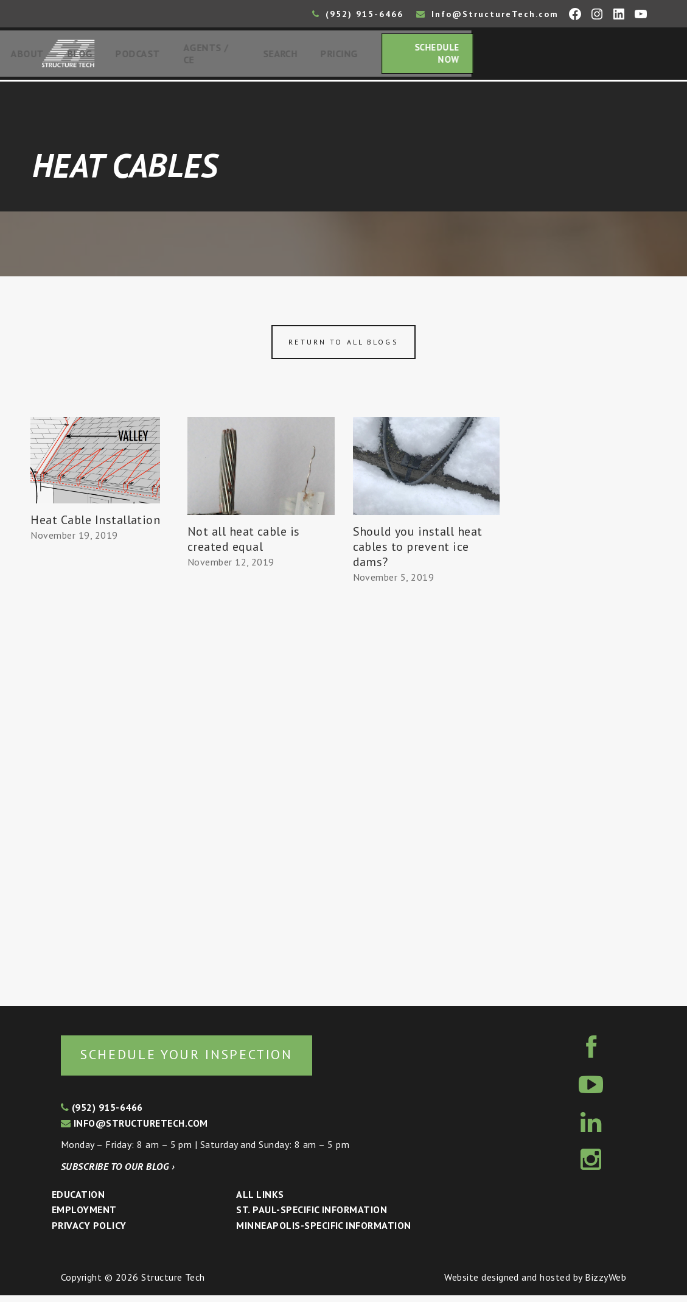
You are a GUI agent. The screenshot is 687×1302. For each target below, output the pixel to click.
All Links (260, 1200)
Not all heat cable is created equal (243, 543)
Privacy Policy (89, 1232)
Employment (84, 1216)
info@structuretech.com (134, 1130)
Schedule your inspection (204, 1059)
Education (78, 1200)
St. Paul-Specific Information (311, 1216)
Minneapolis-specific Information (323, 1232)
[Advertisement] (95, 773)
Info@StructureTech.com (487, 14)
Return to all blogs (343, 346)
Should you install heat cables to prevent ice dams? (418, 551)
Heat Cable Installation (95, 525)
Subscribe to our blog (118, 1173)
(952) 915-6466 (357, 14)
